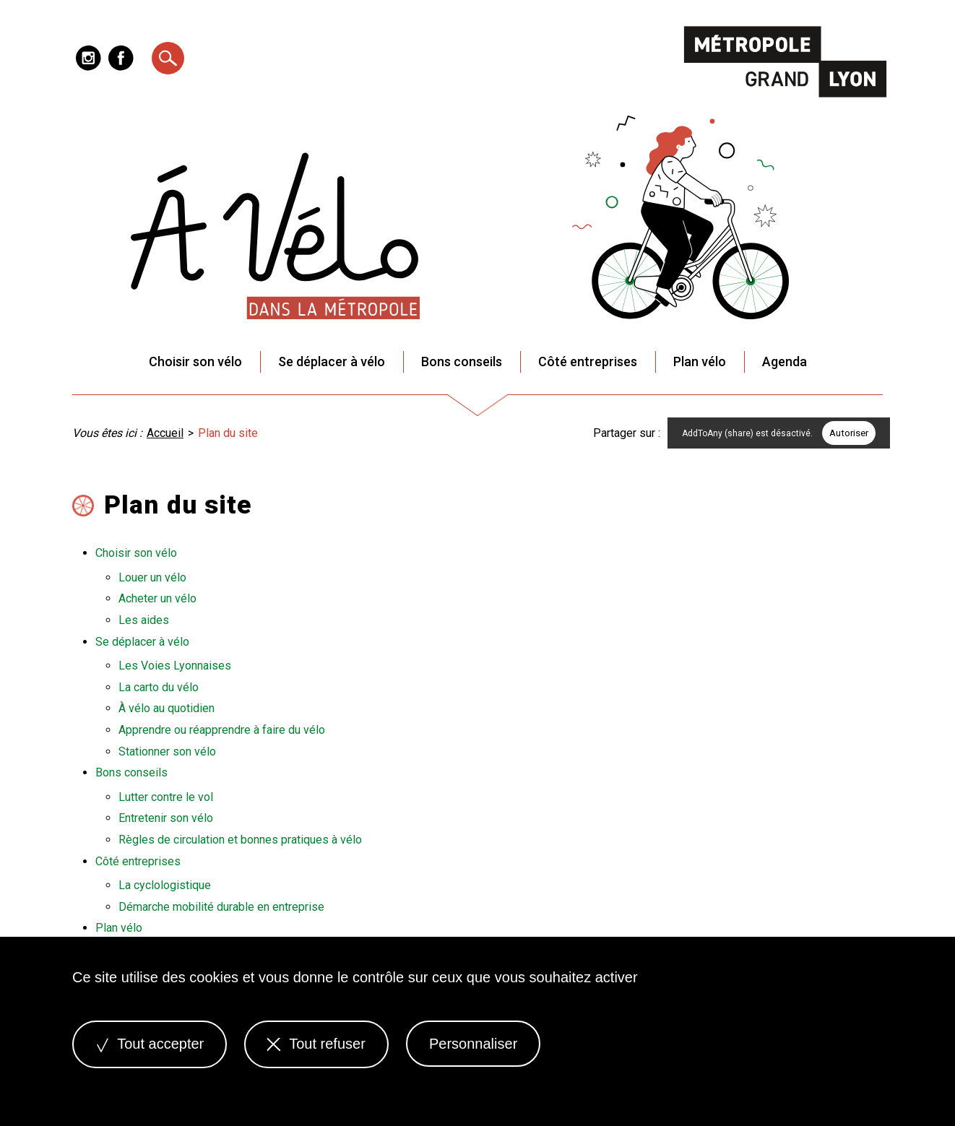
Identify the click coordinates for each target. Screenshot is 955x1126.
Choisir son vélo (195, 361)
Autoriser (848, 433)
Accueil (165, 433)
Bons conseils (461, 361)
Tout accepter (149, 1044)
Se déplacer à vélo (331, 361)
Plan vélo (699, 361)
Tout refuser (316, 1044)
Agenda (784, 361)
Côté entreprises (587, 361)
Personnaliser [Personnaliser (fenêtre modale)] (473, 1044)
